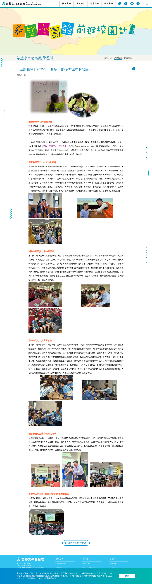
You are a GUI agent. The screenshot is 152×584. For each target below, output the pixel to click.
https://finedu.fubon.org (85, 146)
